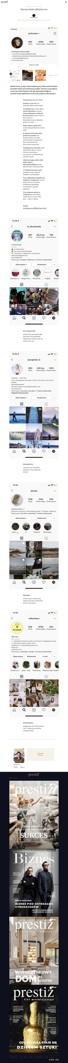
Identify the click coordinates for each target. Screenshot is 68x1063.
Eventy (51, 1057)
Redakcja (25, 1057)
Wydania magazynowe (13, 1057)
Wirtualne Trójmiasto (40, 20)
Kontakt (46, 1057)
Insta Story (48, 20)
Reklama (30, 1057)
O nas (21, 1057)
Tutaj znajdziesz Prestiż (39, 1057)
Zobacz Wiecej (53, 75)
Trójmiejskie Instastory (34, 6)
